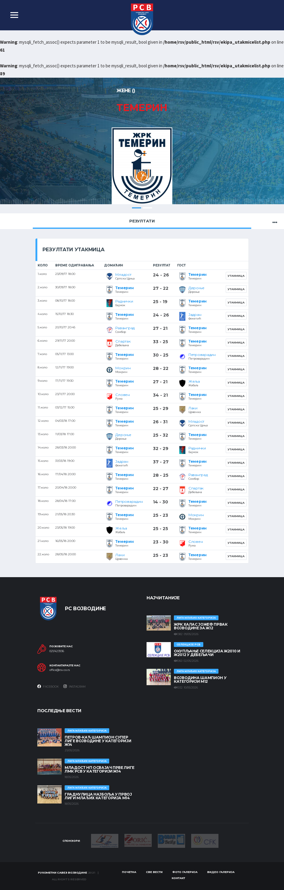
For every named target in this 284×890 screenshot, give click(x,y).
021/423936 (56, 651)
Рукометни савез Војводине (62, 872)
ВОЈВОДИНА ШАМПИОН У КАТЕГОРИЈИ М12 (200, 680)
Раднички (124, 301)
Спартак (122, 341)
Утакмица (236, 275)
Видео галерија (221, 872)
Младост (123, 274)
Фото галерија (185, 872)
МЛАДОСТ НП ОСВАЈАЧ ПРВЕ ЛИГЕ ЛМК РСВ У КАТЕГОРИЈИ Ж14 (99, 769)
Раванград (125, 328)
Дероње (196, 288)
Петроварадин (202, 355)
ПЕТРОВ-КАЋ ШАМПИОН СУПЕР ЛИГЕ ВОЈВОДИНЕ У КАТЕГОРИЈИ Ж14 (98, 741)
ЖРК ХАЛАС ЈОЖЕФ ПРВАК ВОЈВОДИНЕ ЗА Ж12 (200, 626)
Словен (122, 395)
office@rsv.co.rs (59, 670)
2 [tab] (147, 207)
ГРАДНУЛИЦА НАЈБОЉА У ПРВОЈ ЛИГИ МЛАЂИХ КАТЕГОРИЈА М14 (98, 796)
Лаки (193, 408)
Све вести (154, 872)
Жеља (194, 381)
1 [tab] (136, 207)
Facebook (48, 687)
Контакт (178, 878)
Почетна (129, 872)
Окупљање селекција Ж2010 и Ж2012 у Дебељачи (207, 653)
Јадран (194, 315)
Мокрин (123, 368)
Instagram (74, 687)
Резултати (142, 220)
